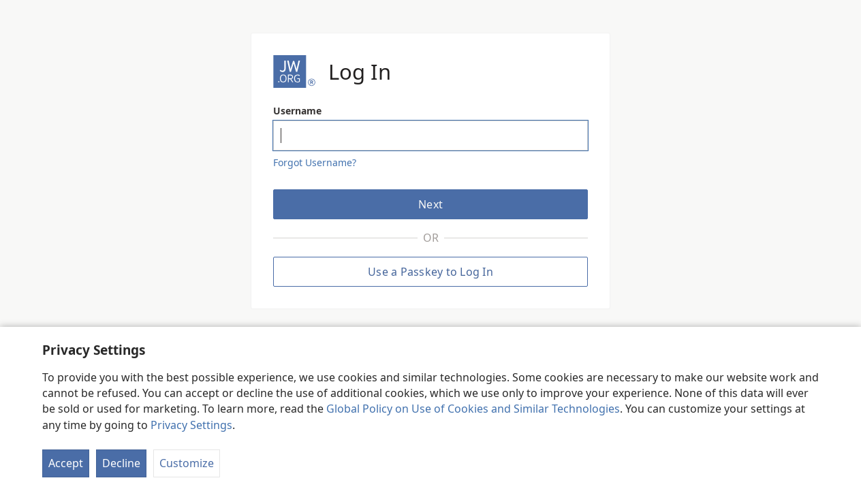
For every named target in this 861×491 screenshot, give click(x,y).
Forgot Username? (314, 162)
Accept (65, 463)
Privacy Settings (191, 424)
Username (297, 110)
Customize (186, 463)
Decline (121, 463)
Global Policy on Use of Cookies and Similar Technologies (473, 408)
